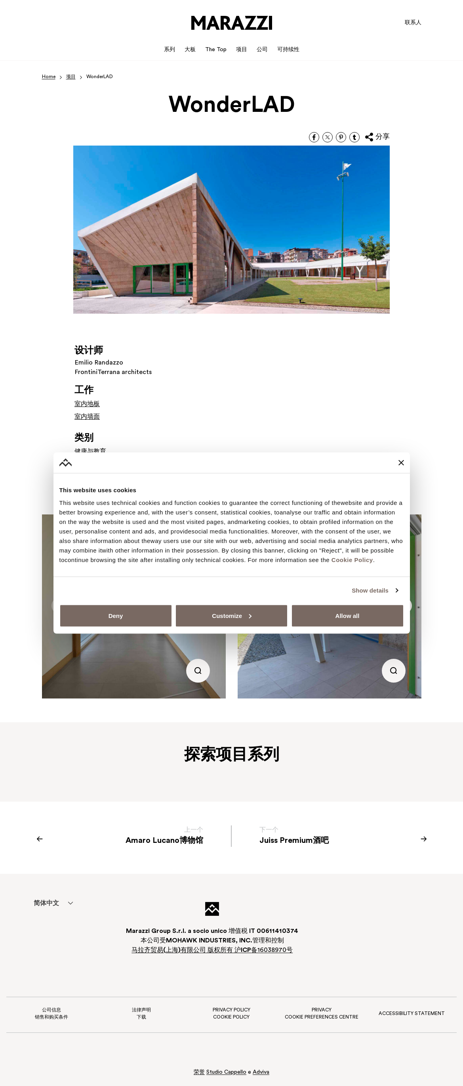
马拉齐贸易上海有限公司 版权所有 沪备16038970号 (212, 950)
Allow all (347, 615)
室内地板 (87, 404)
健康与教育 (90, 452)
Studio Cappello (226, 1072)
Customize (232, 615)
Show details (370, 590)
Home (48, 77)
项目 (71, 77)
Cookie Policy (352, 559)
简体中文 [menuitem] (46, 903)
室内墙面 (87, 417)
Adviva (261, 1072)
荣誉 (199, 1072)
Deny (116, 615)
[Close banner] (401, 463)
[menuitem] (46, 903)
